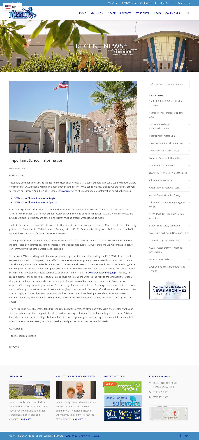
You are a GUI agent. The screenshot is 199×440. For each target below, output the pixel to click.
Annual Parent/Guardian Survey (164, 195)
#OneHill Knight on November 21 (166, 240)
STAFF (112, 13)
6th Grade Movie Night (160, 180)
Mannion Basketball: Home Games (166, 158)
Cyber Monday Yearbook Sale (164, 187)
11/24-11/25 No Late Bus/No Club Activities (166, 216)
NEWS (157, 13)
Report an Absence (164, 3)
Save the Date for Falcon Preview (166, 143)
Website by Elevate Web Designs (82, 435)
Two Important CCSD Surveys (164, 150)
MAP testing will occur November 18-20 (169, 232)
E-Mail (14, 347)
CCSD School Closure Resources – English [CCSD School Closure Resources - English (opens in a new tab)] (35, 198)
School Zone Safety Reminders (164, 225)
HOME (82, 13)
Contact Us (145, 3)
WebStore (113, 3)
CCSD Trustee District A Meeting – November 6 (166, 249)
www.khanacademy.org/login (102, 272)
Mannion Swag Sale (159, 259)
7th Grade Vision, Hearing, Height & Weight (167, 204)
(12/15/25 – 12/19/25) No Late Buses (168, 172)
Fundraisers (184, 3)
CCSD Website (129, 3)
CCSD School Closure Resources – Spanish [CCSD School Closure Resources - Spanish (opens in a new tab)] (35, 202)
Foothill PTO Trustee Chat (162, 135)
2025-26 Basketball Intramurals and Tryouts (167, 268)
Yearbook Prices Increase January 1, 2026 (167, 114)
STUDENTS (142, 13)
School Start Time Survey (162, 165)
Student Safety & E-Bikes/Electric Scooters (165, 103)
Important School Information (36, 160)
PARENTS (125, 13)
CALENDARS (172, 13)
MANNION (97, 13)
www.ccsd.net (67, 190)
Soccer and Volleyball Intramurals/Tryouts (159, 126)
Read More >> (27, 418)
